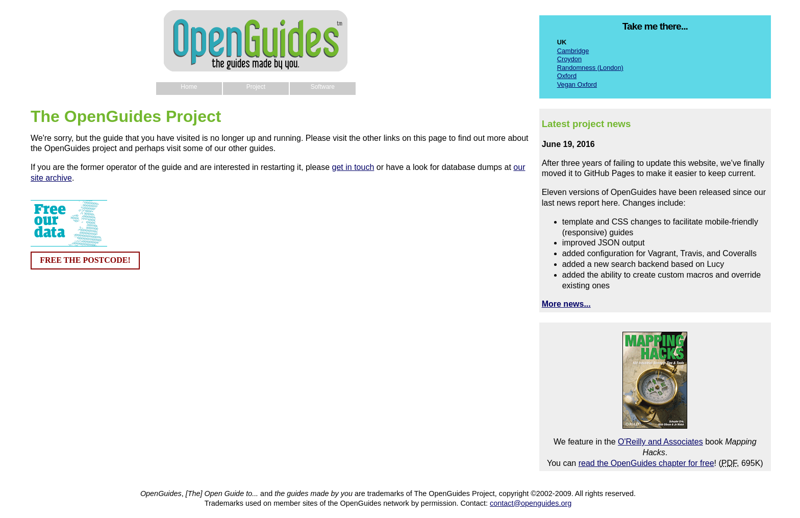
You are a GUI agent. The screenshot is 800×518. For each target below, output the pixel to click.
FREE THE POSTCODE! (85, 260)
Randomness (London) (590, 67)
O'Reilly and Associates (660, 441)
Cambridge (573, 51)
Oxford (567, 76)
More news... (566, 304)
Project (255, 86)
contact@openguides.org (530, 503)
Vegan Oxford (577, 84)
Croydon (569, 59)
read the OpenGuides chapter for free (646, 463)
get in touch (353, 167)
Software (323, 86)
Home (189, 86)
